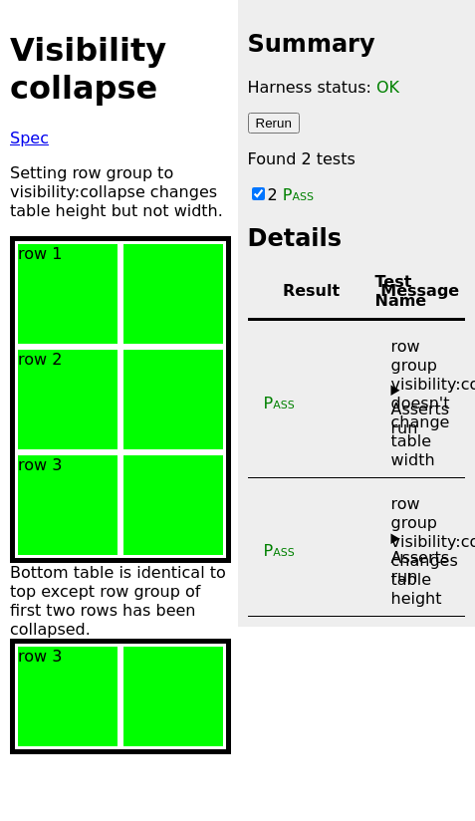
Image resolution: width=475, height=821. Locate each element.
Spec (29, 138)
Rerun (274, 123)
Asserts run (420, 418)
